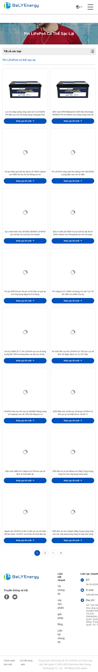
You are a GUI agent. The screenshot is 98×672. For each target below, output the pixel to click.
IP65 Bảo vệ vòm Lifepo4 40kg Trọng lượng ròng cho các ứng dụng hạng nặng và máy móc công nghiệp (72, 533)
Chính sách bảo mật (9, 662)
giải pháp (60, 616)
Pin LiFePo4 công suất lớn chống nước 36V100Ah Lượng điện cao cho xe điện (73, 173)
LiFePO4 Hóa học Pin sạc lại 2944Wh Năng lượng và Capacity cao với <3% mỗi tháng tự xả (25, 412)
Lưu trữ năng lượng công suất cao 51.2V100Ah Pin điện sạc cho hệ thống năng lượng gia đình (25, 113)
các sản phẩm (61, 604)
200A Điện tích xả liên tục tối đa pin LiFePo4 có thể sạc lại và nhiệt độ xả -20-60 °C (73, 412)
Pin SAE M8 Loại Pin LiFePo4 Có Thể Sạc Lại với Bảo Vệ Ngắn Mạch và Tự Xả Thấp (73, 352)
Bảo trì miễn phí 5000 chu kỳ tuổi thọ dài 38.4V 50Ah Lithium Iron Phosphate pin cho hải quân (73, 233)
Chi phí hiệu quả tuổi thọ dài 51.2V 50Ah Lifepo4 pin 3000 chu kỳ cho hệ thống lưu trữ (25, 173)
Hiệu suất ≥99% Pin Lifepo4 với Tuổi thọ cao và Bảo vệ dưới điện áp (25, 472)
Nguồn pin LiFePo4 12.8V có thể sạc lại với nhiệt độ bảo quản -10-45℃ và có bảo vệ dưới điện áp (25, 532)
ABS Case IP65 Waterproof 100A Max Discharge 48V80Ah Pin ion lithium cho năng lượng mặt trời (72, 113)
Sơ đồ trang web (26, 662)
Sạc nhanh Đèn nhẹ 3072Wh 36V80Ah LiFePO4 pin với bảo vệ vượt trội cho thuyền (25, 233)
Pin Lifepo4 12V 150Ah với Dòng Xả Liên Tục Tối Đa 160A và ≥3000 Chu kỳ (73, 292)
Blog (60, 624)
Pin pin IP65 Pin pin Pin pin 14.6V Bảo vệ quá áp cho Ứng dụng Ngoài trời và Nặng (25, 292)
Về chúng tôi (61, 590)
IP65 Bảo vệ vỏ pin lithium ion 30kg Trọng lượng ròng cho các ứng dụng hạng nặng (73, 472)
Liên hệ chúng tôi (61, 636)
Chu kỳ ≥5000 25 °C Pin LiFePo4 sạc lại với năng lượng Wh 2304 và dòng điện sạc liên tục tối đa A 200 (25, 353)
